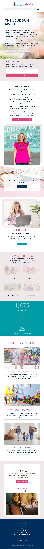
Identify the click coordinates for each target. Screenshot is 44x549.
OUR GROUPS (10, 51)
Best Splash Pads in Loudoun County (22, 372)
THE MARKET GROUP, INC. (18, 546)
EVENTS (31, 295)
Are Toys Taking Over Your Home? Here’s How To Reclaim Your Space (22, 409)
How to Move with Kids (22, 448)
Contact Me (22, 481)
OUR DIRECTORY (23, 51)
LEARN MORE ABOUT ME (22, 119)
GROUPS (31, 278)
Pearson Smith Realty (22, 525)
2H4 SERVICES (29, 546)
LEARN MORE (22, 244)
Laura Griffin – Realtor (22, 523)
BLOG (13, 278)
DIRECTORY (22, 186)
